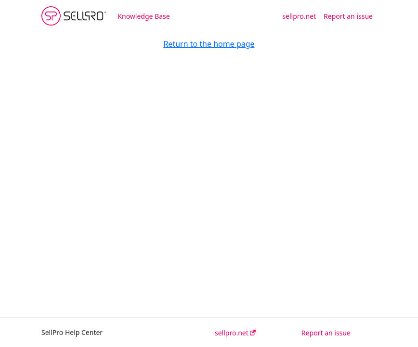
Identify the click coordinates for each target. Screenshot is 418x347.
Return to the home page (208, 44)
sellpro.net (299, 16)
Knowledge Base (144, 16)
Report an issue (348, 16)
